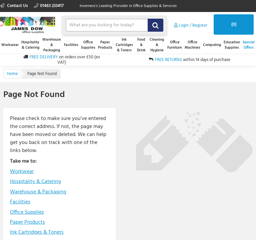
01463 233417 (49, 5)
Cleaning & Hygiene (157, 45)
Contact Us (14, 5)
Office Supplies (88, 45)
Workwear (10, 45)
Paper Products (105, 45)
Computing (212, 45)
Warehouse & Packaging (51, 45)
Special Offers (249, 45)
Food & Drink (141, 45)
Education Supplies (232, 45)
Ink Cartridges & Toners (124, 45)
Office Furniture (174, 45)
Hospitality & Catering (30, 45)
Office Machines (192, 45)
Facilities (71, 45)
